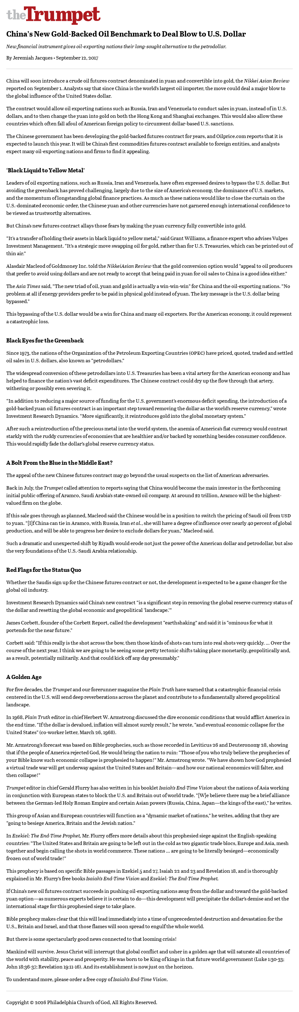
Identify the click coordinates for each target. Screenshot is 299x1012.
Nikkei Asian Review (267, 80)
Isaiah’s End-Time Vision (113, 878)
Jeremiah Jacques (33, 57)
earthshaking (180, 622)
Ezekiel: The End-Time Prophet (184, 878)
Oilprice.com (231, 136)
